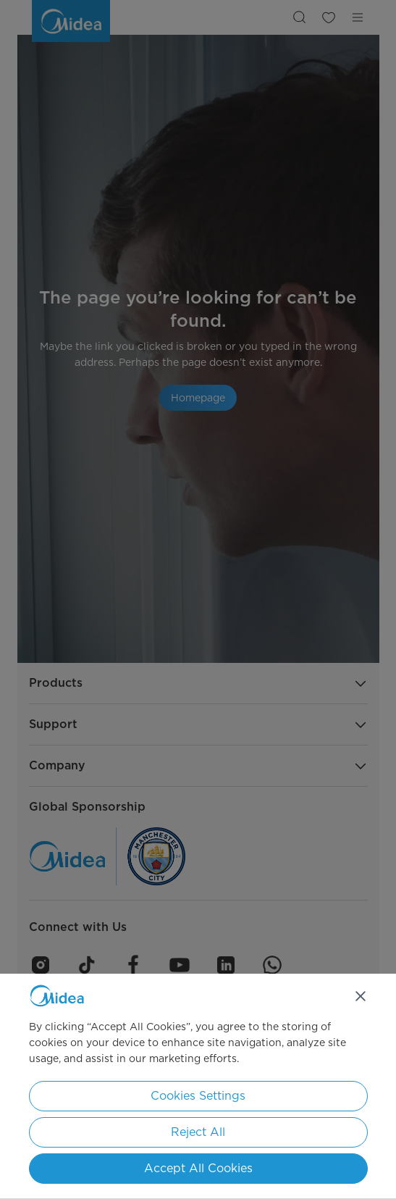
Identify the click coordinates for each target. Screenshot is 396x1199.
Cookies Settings (198, 1096)
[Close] (360, 996)
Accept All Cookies (198, 1168)
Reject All (198, 1132)
